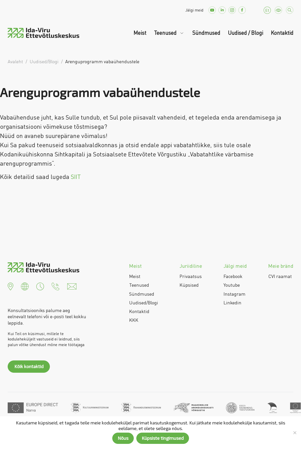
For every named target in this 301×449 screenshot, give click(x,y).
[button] (10, 285)
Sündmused (206, 32)
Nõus (123, 438)
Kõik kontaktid (28, 366)
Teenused (166, 32)
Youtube (232, 285)
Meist (139, 32)
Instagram (235, 294)
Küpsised (189, 285)
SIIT (75, 176)
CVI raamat (280, 276)
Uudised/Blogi (143, 302)
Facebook (233, 276)
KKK (133, 320)
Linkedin (232, 302)
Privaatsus (191, 276)
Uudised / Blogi (245, 32)
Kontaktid (282, 32)
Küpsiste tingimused (163, 438)
